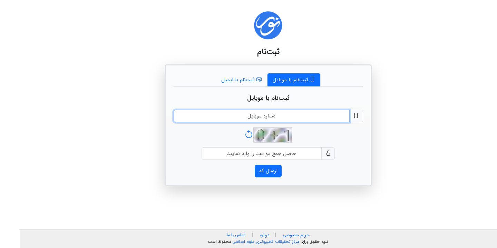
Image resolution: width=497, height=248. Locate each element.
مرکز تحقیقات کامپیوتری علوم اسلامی (246, 241)
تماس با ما (216, 235)
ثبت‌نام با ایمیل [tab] (222, 80)
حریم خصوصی (276, 235)
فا (491, 6)
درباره (244, 235)
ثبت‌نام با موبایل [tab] (274, 80)
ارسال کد (248, 171)
